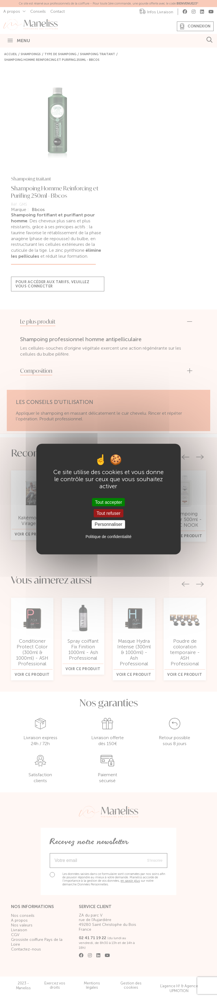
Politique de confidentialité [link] (109, 536)
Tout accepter (108, 502)
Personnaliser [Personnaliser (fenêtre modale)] (108, 524)
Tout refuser (108, 513)
